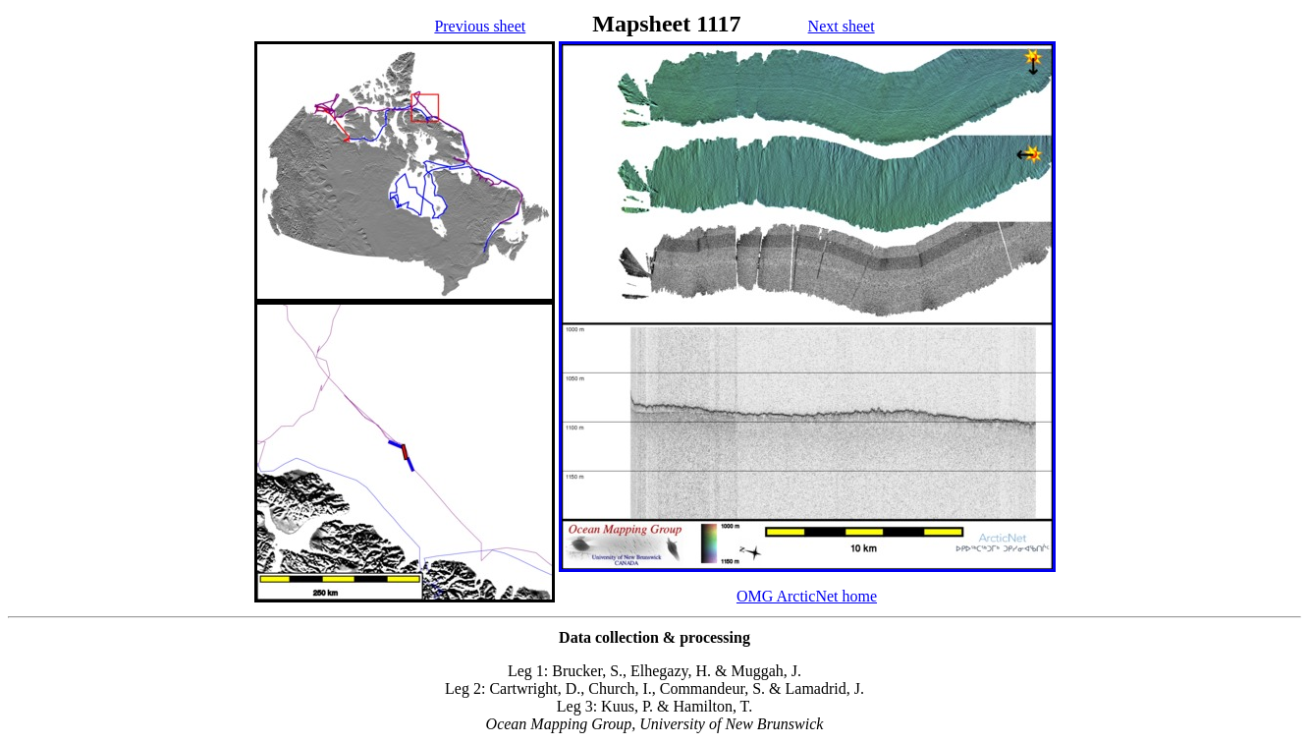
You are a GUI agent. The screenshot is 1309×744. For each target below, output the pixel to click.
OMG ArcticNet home (806, 596)
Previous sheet (479, 26)
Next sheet (841, 26)
